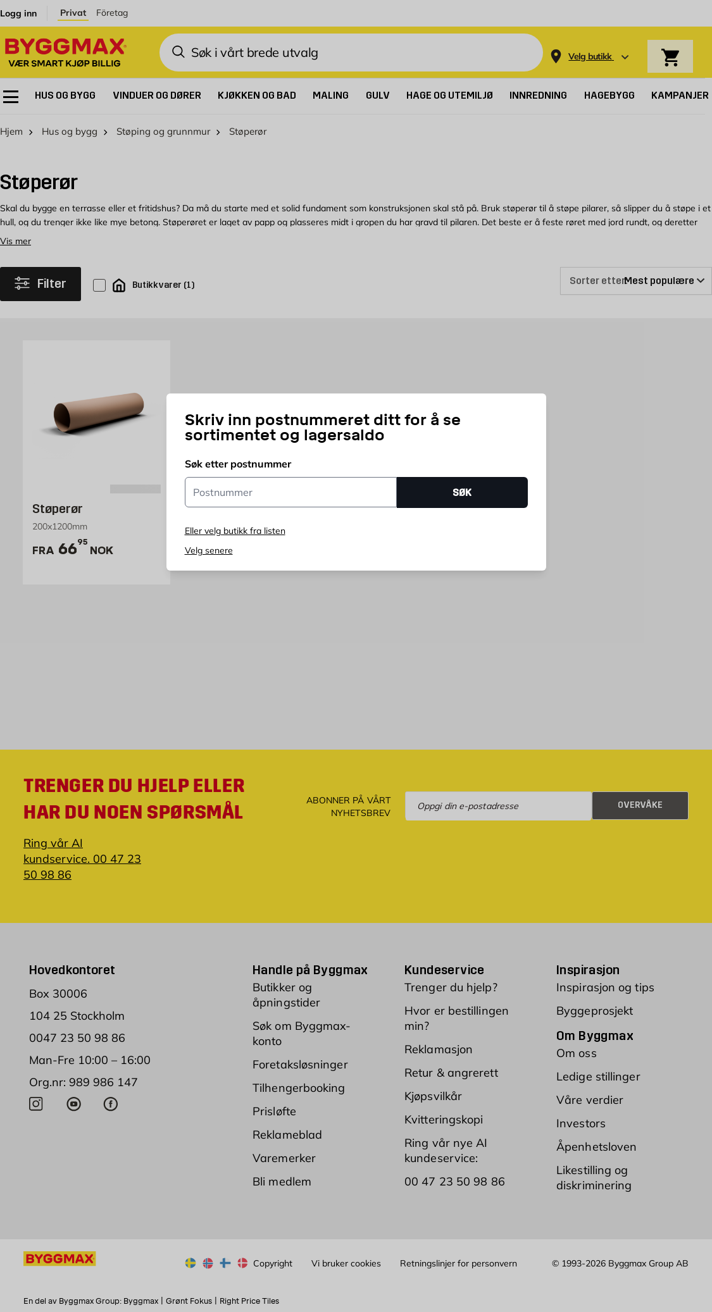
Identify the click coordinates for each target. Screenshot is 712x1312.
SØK (462, 492)
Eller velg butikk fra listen (235, 530)
